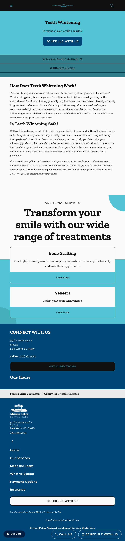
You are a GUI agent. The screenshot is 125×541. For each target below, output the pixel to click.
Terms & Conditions (58, 527)
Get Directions (62, 366)
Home (14, 450)
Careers (76, 527)
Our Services (20, 458)
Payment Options (23, 481)
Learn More (62, 277)
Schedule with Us (63, 41)
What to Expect (22, 474)
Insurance (17, 489)
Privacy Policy (38, 527)
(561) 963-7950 (67, 68)
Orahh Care (88, 527)
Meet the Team (21, 466)
